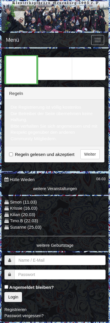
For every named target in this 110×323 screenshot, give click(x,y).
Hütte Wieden (22, 179)
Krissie (16, 208)
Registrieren (15, 309)
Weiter (90, 154)
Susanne (18, 227)
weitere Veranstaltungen (55, 188)
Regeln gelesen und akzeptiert (45, 154)
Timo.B (16, 220)
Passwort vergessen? (24, 315)
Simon (16, 202)
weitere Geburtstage (54, 245)
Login (13, 297)
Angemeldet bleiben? (29, 287)
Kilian (15, 214)
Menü (12, 40)
